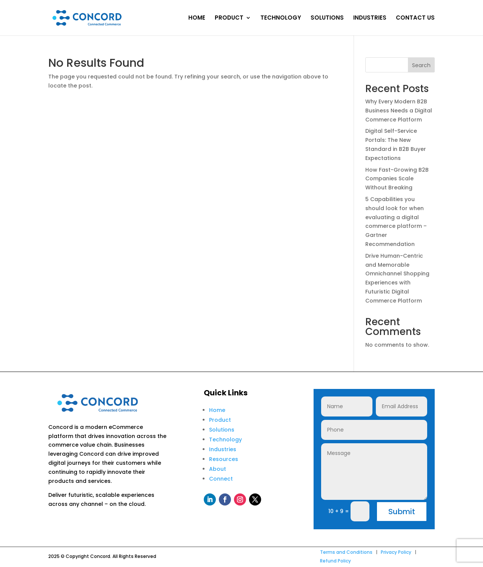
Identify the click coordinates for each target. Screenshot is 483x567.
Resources (223, 459)
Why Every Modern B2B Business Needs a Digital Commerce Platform (398, 110)
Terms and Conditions (346, 552)
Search (421, 65)
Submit (401, 511)
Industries (222, 449)
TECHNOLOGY (280, 18)
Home (217, 410)
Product (220, 420)
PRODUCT (229, 18)
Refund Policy (335, 561)
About (217, 469)
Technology (225, 439)
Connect (221, 478)
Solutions (221, 429)
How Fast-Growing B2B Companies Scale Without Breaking (397, 179)
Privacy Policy (396, 552)
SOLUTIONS (327, 18)
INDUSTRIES (369, 18)
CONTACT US (415, 18)
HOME (196, 18)
